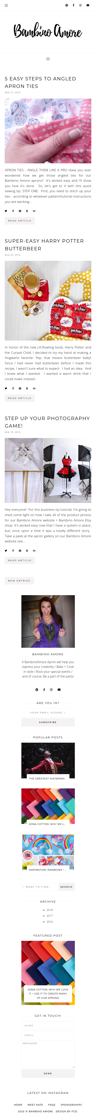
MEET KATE (35, 1104)
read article (20, 220)
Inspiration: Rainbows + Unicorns (49, 869)
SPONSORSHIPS (71, 1104)
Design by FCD (66, 1111)
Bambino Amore (41, 1111)
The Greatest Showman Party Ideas (49, 778)
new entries (19, 580)
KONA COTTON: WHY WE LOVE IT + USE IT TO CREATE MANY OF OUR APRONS (49, 824)
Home (18, 1104)
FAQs (52, 1104)
